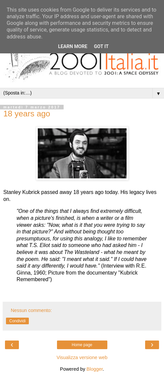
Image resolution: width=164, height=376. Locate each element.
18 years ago (26, 113)
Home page (82, 345)
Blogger (94, 369)
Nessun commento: (31, 310)
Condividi (17, 321)
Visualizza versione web (82, 357)
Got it (101, 46)
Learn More (72, 46)
